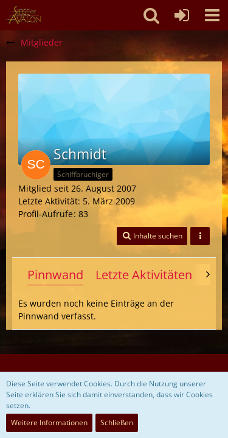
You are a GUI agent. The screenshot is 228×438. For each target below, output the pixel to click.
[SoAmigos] (24, 15)
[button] (212, 15)
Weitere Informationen (49, 422)
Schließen (116, 422)
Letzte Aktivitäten (143, 274)
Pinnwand (55, 274)
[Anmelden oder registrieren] (182, 15)
